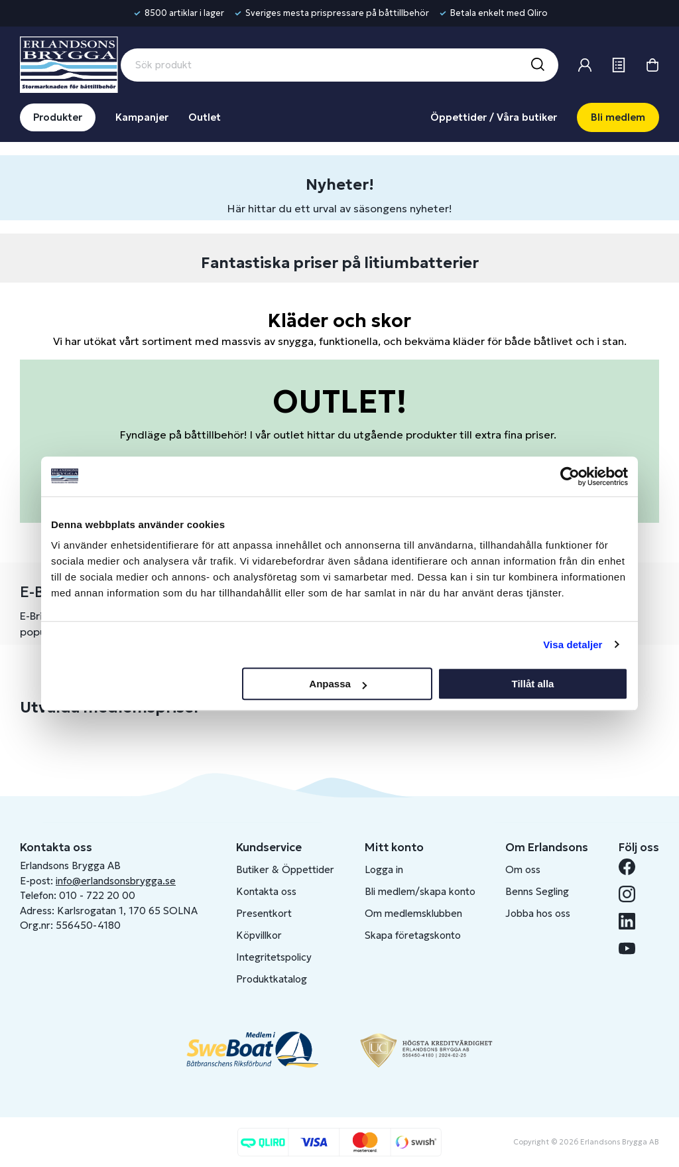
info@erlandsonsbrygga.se (116, 880)
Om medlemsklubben (413, 913)
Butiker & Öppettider (285, 869)
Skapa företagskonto (413, 935)
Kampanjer (141, 117)
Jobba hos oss (537, 913)
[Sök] (537, 65)
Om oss (522, 869)
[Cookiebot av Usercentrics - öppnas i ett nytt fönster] (570, 476)
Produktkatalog (271, 979)
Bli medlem (618, 117)
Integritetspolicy (274, 957)
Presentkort (264, 913)
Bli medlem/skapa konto (420, 891)
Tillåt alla (532, 683)
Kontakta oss (266, 891)
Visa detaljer (572, 644)
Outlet (204, 117)
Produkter (57, 117)
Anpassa (338, 683)
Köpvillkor (259, 935)
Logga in (384, 869)
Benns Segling (537, 891)
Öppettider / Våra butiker (493, 117)
